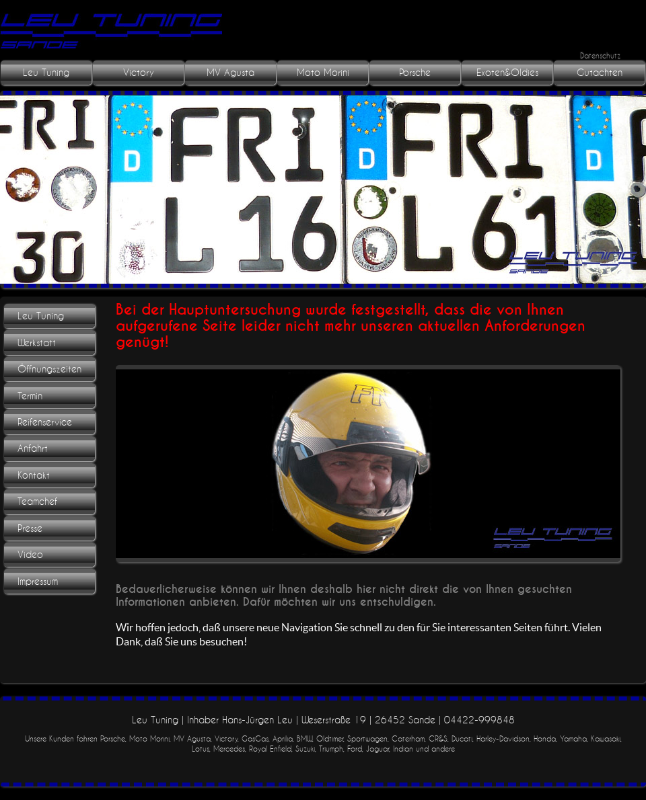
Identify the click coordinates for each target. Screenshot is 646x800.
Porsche (415, 72)
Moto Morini (323, 72)
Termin (29, 396)
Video (30, 554)
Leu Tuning (46, 72)
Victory (138, 72)
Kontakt (33, 475)
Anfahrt (32, 448)
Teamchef (37, 501)
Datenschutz (600, 55)
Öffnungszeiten (49, 369)
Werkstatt (36, 342)
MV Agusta (230, 72)
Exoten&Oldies (507, 72)
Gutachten (599, 72)
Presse (29, 528)
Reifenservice (44, 422)
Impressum (37, 581)
